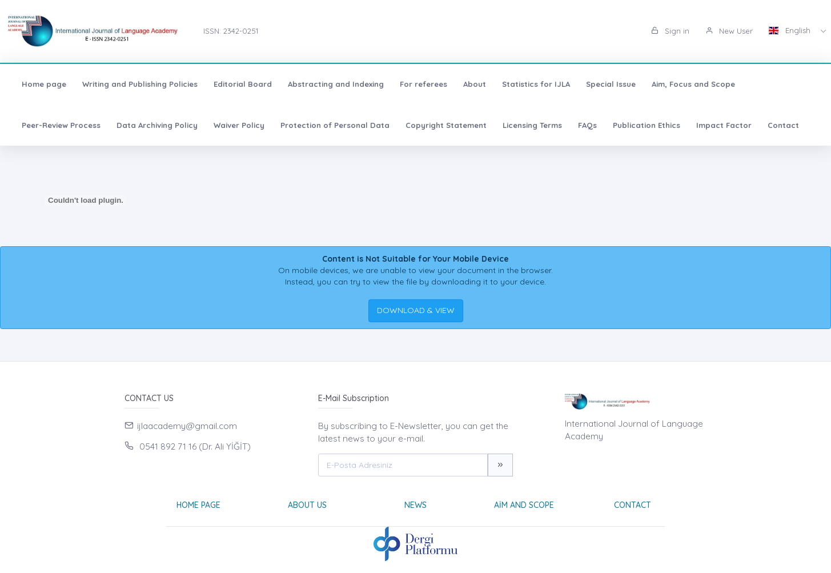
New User (729, 30)
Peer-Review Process (61, 125)
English (791, 30)
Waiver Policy (239, 125)
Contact (783, 125)
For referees (423, 84)
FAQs (587, 125)
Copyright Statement (446, 125)
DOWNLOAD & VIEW (416, 310)
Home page (44, 84)
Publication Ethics (646, 125)
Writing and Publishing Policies (140, 84)
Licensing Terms (532, 125)
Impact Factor (724, 125)
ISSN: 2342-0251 (230, 30)
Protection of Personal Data (335, 125)
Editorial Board (243, 84)
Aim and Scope (524, 505)
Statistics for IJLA (536, 84)
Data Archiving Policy (157, 125)
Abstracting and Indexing (336, 84)
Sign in (670, 30)
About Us (307, 505)
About (474, 84)
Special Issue (611, 84)
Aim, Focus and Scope (693, 84)
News (415, 505)
